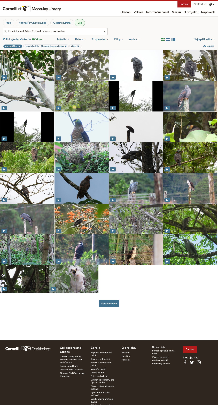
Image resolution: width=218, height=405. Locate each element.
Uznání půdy (158, 347)
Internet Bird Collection (71, 369)
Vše (80, 22)
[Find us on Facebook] (185, 362)
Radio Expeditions (69, 366)
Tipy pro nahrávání (100, 359)
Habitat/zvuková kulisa (32, 22)
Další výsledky (109, 303)
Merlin (176, 12)
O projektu (191, 12)
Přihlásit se (199, 4)
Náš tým (126, 356)
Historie (125, 352)
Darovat (184, 4)
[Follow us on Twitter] (192, 362)
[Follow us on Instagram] (199, 362)
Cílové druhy (97, 373)
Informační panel (157, 12)
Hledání (126, 12)
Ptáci (8, 22)
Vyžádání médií (98, 369)
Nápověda (208, 12)
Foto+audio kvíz (99, 376)
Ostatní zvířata (62, 22)
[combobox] (55, 31)
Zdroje (138, 12)
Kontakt (125, 360)
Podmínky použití (161, 364)
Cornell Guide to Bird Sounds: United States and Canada (71, 360)
